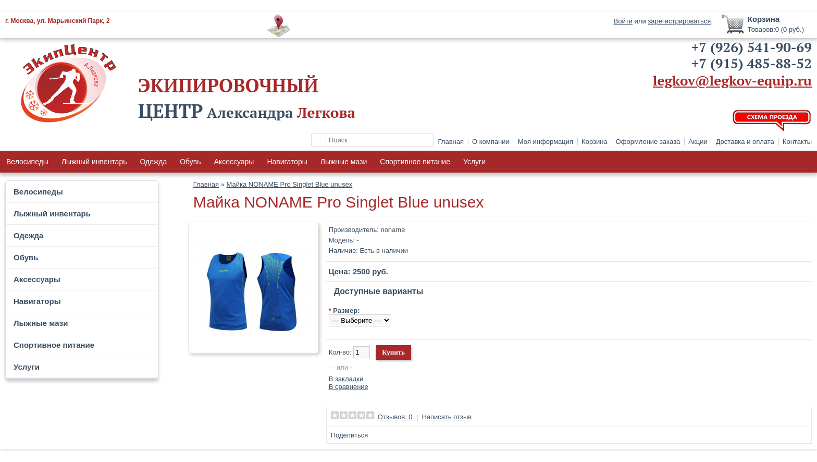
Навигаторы (287, 161)
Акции (697, 141)
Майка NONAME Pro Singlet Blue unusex (290, 184)
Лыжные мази (343, 161)
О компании (491, 141)
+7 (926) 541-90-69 (751, 47)
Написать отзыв (447, 417)
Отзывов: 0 (395, 417)
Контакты (797, 141)
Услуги (474, 161)
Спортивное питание (415, 161)
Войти (623, 21)
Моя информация (545, 141)
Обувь (190, 161)
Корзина (594, 141)
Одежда (153, 161)
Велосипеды (27, 161)
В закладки (346, 379)
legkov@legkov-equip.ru (732, 80)
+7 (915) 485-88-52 (751, 63)
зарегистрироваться (679, 21)
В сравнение (348, 387)
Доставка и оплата (745, 141)
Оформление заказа (648, 141)
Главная (451, 141)
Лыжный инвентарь (94, 161)
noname (392, 230)
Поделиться (349, 435)
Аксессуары (234, 161)
